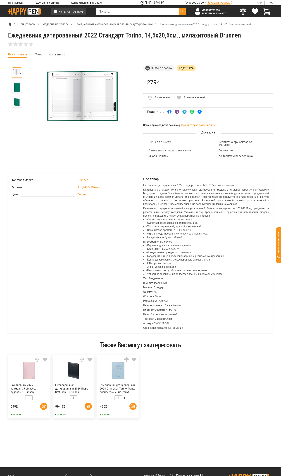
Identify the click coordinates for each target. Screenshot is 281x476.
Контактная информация (87, 2)
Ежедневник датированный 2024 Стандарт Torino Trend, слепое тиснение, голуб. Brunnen (117, 389)
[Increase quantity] (35, 398)
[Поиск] (182, 11)
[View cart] (267, 11)
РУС (270, 2)
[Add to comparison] (37, 359)
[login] (255, 11)
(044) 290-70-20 (194, 2)
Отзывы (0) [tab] (57, 54)
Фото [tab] (38, 54)
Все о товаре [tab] (17, 54)
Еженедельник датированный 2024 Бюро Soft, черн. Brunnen (71, 388)
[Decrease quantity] (23, 398)
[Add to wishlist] (45, 359)
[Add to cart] (43, 406)
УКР (259, 2)
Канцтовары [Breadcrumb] (27, 24)
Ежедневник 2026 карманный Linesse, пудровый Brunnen (23, 388)
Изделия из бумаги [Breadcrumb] (55, 24)
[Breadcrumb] (10, 24)
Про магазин (16, 2)
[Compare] (243, 11)
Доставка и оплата (47, 2)
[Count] (29, 397)
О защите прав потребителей (198, 125)
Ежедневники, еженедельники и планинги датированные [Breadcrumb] (114, 24)
